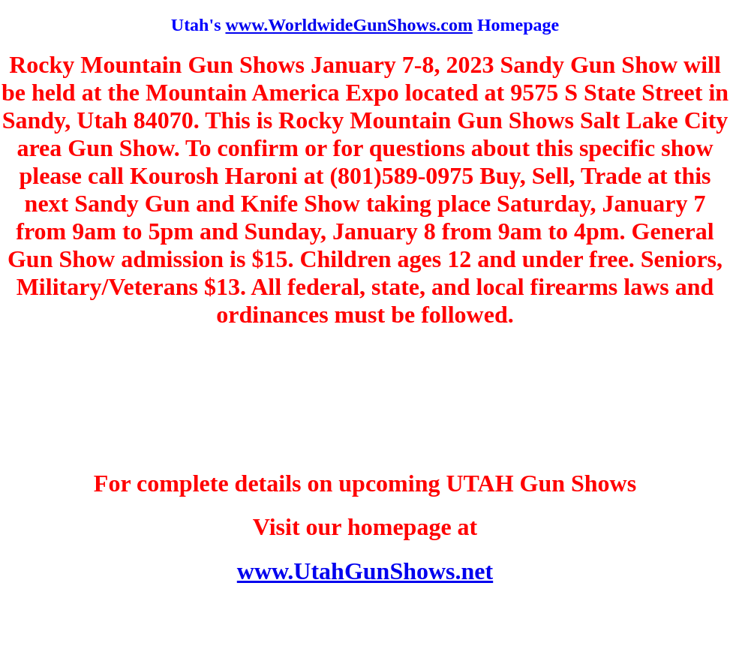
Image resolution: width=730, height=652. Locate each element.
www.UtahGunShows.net (365, 570)
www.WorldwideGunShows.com (348, 25)
